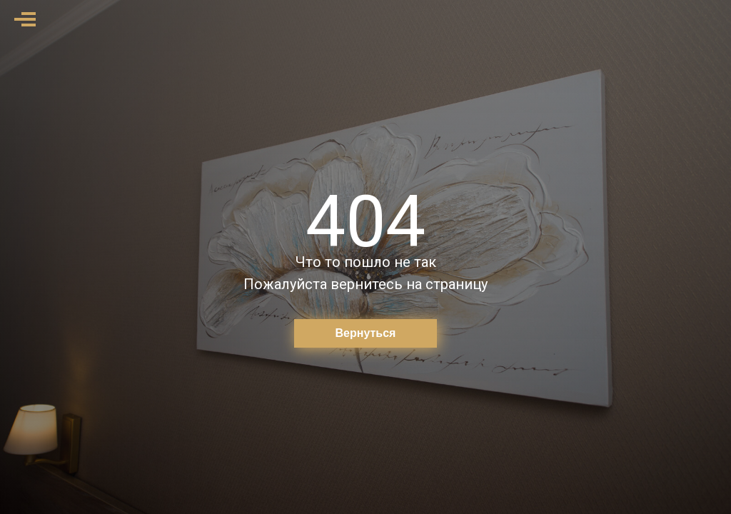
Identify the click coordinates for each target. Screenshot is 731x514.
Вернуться (366, 333)
